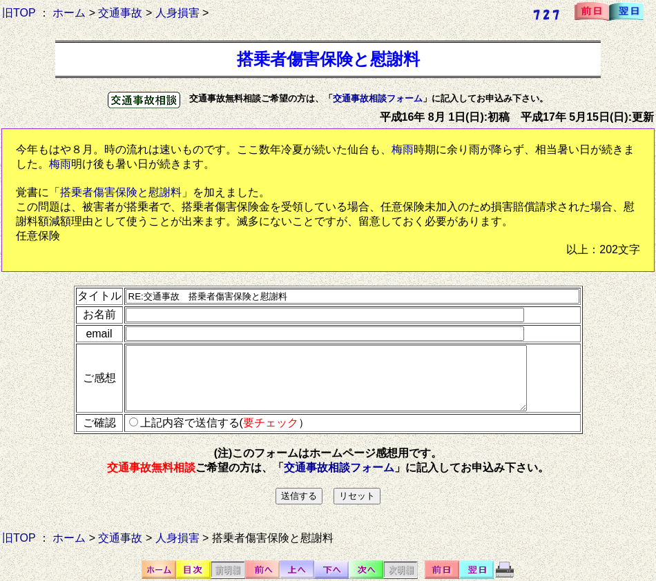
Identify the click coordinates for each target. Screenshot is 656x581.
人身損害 (177, 13)
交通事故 (120, 13)
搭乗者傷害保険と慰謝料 (121, 192)
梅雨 (403, 149)
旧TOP (18, 13)
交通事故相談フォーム (378, 98)
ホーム (69, 13)
